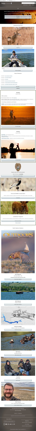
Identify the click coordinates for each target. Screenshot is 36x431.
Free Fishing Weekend (8, 77)
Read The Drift (18, 380)
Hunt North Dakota (18, 126)
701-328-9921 (30, 422)
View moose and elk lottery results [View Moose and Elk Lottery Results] (14, 99)
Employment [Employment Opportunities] (20, 413)
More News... (18, 86)
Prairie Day (6, 79)
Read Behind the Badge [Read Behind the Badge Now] (18, 329)
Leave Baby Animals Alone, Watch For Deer (11, 84)
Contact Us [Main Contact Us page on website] (15, 413)
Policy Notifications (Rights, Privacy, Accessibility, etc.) (18, 429)
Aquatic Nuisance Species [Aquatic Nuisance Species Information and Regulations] (5, 138)
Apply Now (18, 47)
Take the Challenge (18, 70)
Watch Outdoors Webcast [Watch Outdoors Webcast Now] (17, 304)
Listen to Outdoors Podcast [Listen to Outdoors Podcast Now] (18, 405)
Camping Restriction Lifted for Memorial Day (11, 82)
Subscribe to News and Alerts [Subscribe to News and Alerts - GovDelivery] (9, 421)
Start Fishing (3, 134)
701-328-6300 (19, 410)
